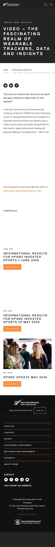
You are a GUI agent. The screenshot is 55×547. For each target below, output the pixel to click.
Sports (27, 439)
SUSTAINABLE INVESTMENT (27, 445)
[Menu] (51, 4)
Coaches (27, 432)
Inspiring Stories (22, 69)
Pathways (27, 458)
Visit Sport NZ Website (17, 485)
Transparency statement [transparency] (27, 514)
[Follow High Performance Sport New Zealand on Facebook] (11, 479)
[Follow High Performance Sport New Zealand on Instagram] (6, 479)
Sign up (39, 410)
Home (5, 69)
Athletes (27, 426)
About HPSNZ (27, 464)
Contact (9, 474)
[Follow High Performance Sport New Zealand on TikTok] (16, 479)
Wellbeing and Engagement (27, 451)
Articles (26, 22)
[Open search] (45, 4)
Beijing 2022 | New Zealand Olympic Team (22, 191)
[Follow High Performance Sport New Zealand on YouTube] (27, 479)
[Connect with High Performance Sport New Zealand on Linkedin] (22, 479)
